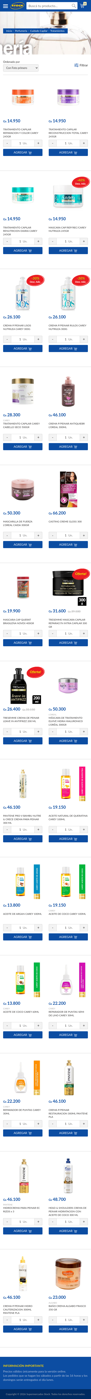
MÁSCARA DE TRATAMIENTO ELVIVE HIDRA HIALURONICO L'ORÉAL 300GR (66, 721)
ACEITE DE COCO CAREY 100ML (67, 913)
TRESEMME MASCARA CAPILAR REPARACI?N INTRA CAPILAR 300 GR (68, 623)
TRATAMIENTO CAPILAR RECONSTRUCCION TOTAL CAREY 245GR (68, 133)
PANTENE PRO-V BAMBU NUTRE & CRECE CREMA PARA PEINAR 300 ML (22, 819)
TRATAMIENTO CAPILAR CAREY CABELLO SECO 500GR (21, 425)
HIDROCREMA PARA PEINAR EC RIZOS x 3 (21, 1209)
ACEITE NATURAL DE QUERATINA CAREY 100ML (68, 817)
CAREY (6, 420)
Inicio (9, 30)
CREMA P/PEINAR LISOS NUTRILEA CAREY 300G (17, 327)
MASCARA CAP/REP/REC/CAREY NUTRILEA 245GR (67, 229)
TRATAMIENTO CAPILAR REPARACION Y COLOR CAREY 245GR (20, 133)
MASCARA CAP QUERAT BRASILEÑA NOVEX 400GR (18, 621)
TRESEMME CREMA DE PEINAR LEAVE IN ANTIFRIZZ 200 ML (21, 719)
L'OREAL (53, 714)
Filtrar (84, 65)
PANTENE (7, 1204)
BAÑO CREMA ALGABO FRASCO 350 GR (67, 1307)
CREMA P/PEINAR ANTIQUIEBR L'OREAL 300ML (67, 425)
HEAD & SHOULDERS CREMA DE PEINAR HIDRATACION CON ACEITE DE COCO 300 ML (68, 1211)
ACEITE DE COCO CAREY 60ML (21, 1011)
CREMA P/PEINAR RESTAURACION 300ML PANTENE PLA (68, 1113)
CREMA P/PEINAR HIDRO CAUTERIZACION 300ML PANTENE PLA (17, 1309)
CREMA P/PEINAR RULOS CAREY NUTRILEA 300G (67, 327)
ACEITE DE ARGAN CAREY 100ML (22, 913)
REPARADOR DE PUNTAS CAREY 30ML (22, 1111)
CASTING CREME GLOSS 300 (65, 521)
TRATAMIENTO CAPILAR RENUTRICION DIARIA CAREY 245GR (20, 231)
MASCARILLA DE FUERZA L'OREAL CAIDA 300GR (17, 523)
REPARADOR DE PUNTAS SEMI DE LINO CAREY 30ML (66, 1013)
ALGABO (53, 1302)
